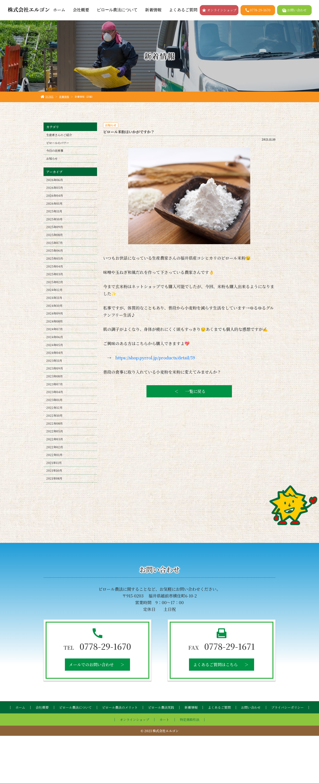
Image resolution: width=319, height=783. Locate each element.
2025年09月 (55, 238)
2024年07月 (55, 354)
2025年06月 (55, 265)
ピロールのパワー (59, 144)
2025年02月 (55, 301)
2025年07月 (55, 256)
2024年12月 (54, 310)
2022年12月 (54, 444)
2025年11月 (54, 220)
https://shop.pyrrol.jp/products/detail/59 (155, 358)
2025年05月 (55, 274)
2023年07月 (55, 417)
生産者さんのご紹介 (60, 135)
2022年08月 (55, 462)
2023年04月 (55, 426)
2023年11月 (54, 390)
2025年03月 (55, 292)
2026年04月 (55, 202)
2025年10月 (54, 229)
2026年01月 (54, 211)
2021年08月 (54, 525)
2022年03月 (55, 480)
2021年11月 (54, 507)
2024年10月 (54, 328)
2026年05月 (55, 193)
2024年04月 (55, 381)
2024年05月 (55, 372)
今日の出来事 (56, 153)
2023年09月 (55, 399)
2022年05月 (55, 471)
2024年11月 (54, 319)
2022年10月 (54, 453)
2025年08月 (55, 247)
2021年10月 (54, 516)
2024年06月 (55, 363)
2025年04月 (55, 283)
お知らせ (52, 162)
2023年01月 (54, 435)
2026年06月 (55, 184)
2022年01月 (54, 498)
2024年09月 (55, 337)
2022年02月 (55, 489)
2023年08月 (55, 408)
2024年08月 (55, 345)
